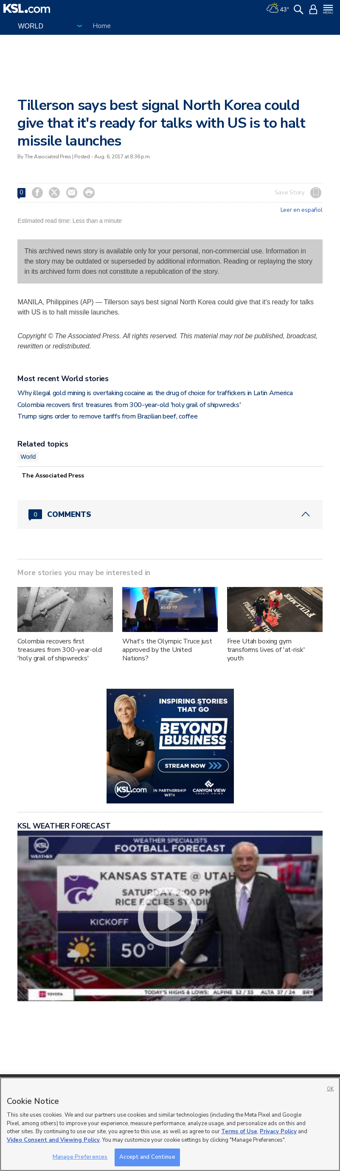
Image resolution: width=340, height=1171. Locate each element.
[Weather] (277, 8)
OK (330, 1089)
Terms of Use (239, 1131)
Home (101, 26)
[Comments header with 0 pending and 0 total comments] (169, 514)
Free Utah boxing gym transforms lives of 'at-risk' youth (266, 650)
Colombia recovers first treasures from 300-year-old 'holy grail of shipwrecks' (129, 405)
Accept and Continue (147, 1157)
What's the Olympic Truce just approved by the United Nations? (167, 650)
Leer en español (302, 210)
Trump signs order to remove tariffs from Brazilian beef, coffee (107, 416)
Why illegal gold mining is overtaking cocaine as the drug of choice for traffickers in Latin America (154, 393)
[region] (170, 1124)
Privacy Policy (278, 1131)
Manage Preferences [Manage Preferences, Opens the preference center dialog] (80, 1157)
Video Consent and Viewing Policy (53, 1140)
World (28, 456)
